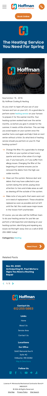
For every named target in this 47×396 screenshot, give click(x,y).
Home (23, 320)
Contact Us (23, 335)
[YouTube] (26, 372)
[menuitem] (11, 392)
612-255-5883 (23, 308)
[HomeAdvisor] (31, 372)
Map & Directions (23, 361)
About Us (23, 325)
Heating (17, 238)
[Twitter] (21, 372)
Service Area (23, 330)
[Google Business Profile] (10, 372)
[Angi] (36, 372)
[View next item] (13, 283)
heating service (21, 113)
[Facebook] (15, 372)
